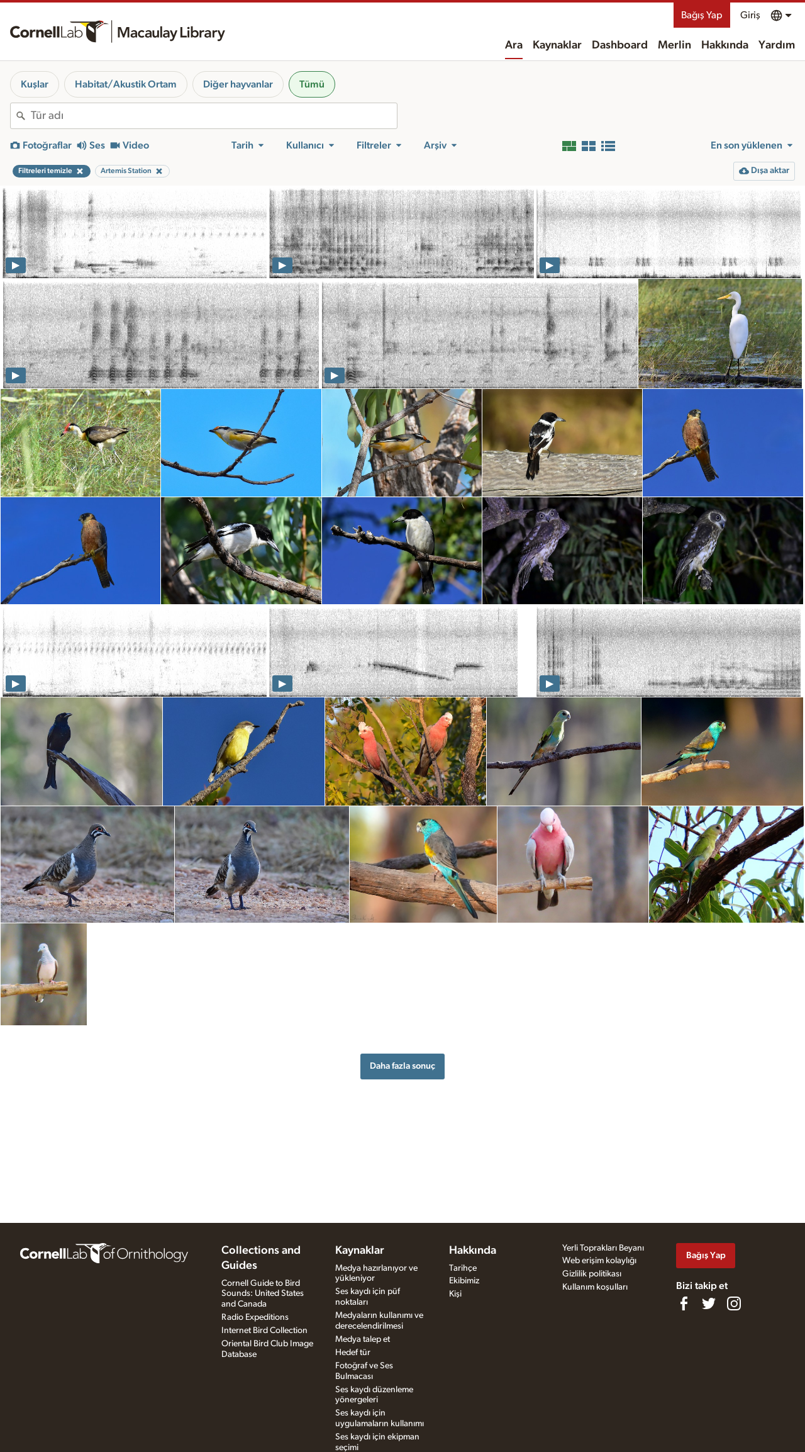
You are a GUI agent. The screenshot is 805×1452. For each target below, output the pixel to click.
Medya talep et (362, 1339)
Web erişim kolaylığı (599, 1260)
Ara (514, 45)
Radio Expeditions (255, 1317)
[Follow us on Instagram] (733, 1303)
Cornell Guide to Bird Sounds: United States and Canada (262, 1294)
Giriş (750, 15)
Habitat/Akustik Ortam (126, 84)
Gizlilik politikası (591, 1273)
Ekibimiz (464, 1280)
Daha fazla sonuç (402, 1066)
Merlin (674, 45)
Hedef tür (352, 1352)
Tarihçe (463, 1268)
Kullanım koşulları (595, 1287)
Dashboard (620, 45)
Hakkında (724, 45)
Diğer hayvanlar (238, 84)
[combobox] (214, 115)
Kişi (455, 1294)
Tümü (312, 84)
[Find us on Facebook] (683, 1303)
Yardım (776, 45)
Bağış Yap (702, 15)
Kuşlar (34, 84)
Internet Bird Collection (264, 1330)
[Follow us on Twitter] (708, 1303)
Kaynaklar (557, 45)
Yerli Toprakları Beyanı (603, 1248)
